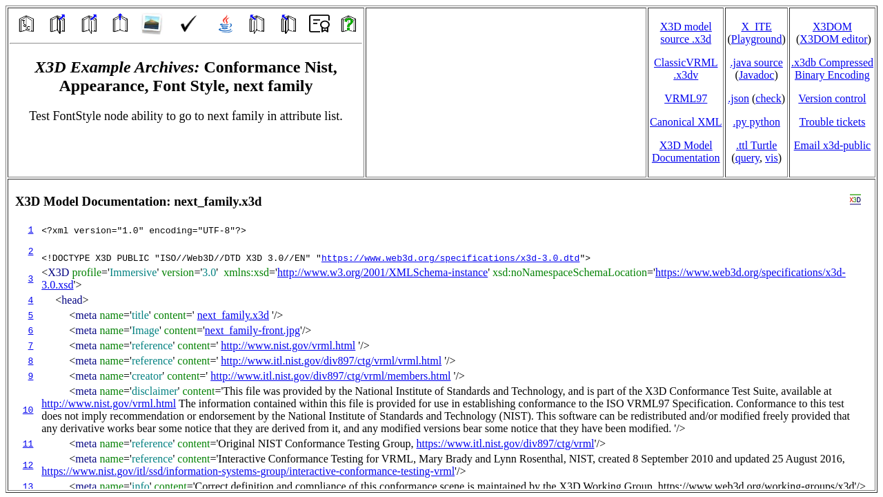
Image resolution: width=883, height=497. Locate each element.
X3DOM (832, 26)
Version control (832, 98)
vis (771, 158)
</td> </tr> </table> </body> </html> (441, 335)
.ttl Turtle (756, 145)
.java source (756, 62)
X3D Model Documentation (686, 151)
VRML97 (685, 98)
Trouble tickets (833, 122)
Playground (756, 39)
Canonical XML (686, 122)
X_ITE (756, 26)
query (747, 158)
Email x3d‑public (832, 145)
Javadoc (757, 75)
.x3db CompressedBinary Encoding (832, 69)
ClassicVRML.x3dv (685, 69)
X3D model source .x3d (686, 33)
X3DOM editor (833, 39)
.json (738, 98)
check (768, 98)
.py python (756, 122)
